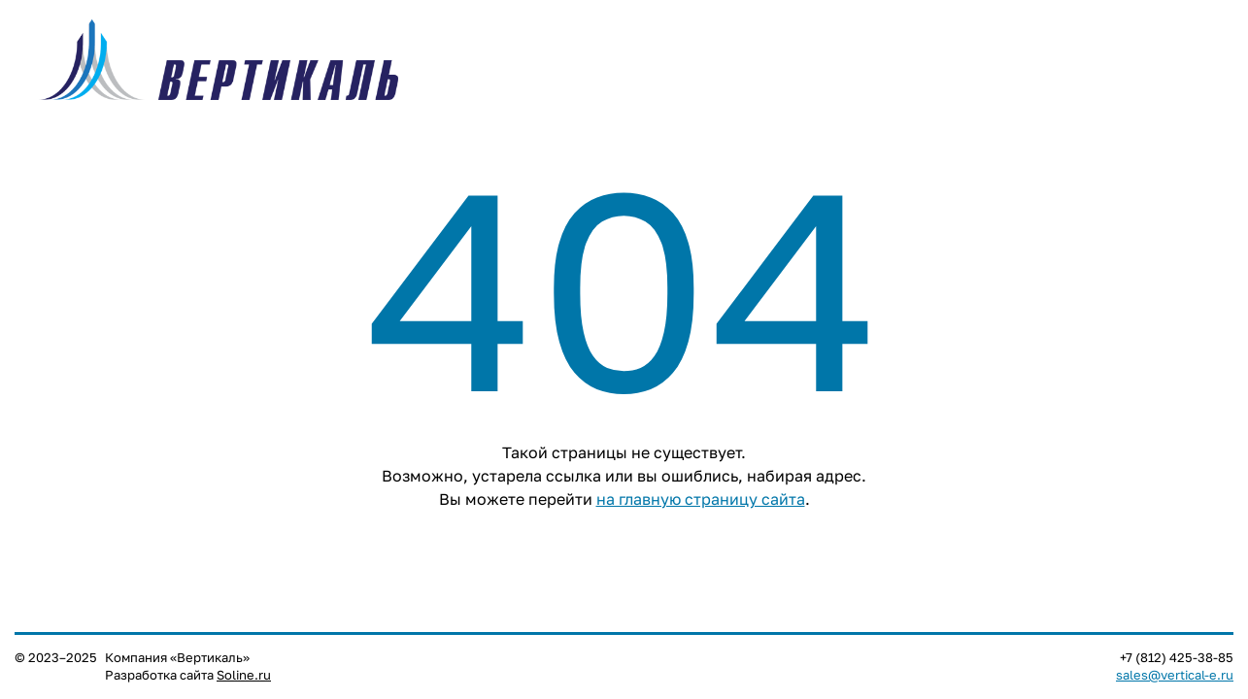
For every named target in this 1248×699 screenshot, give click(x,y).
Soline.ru (244, 675)
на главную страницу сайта (700, 499)
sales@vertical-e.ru (1174, 675)
